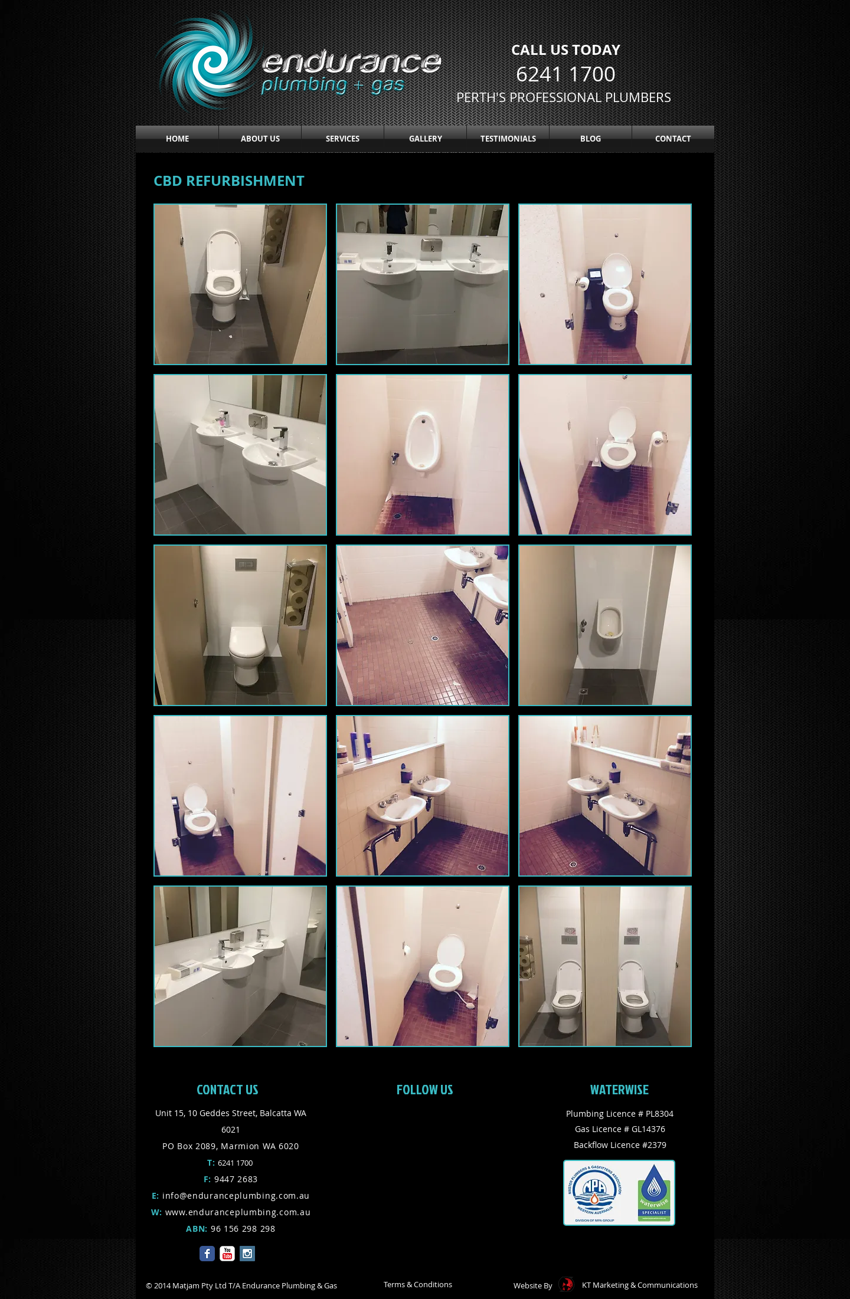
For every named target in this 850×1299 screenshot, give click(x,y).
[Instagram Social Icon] (247, 1253)
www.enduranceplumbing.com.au (238, 1212)
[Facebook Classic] (207, 1253)
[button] (343, 139)
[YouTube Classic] (227, 1253)
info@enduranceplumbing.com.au (236, 1195)
